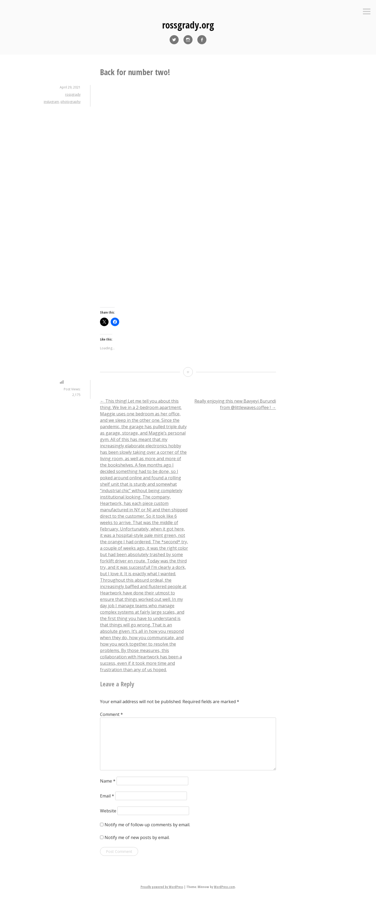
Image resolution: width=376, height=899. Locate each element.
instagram (51, 101)
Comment (111, 714)
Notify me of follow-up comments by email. (147, 825)
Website (108, 811)
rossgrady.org (188, 24)
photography (71, 101)
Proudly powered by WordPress (162, 887)
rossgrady (73, 94)
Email (107, 796)
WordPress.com (224, 887)
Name (107, 781)
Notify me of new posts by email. (137, 837)
